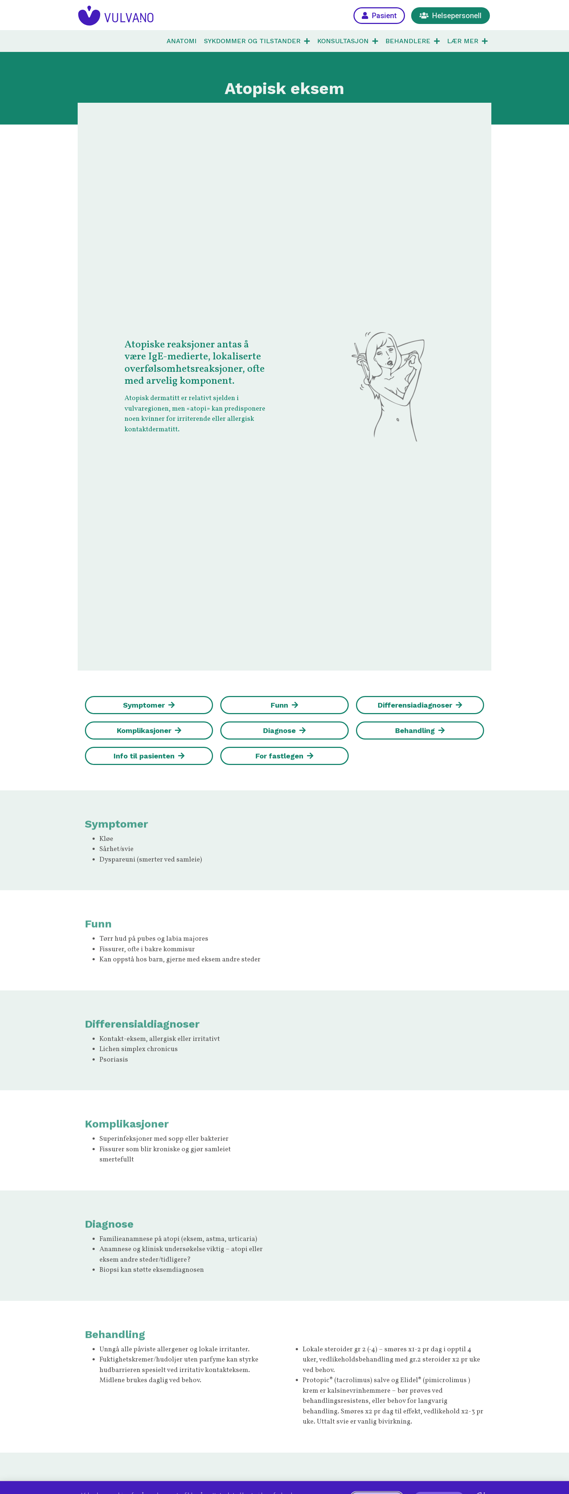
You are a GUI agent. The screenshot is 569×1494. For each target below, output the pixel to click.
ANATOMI (182, 41)
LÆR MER (467, 41)
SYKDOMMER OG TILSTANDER (257, 41)
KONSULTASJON (347, 41)
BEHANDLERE (412, 41)
